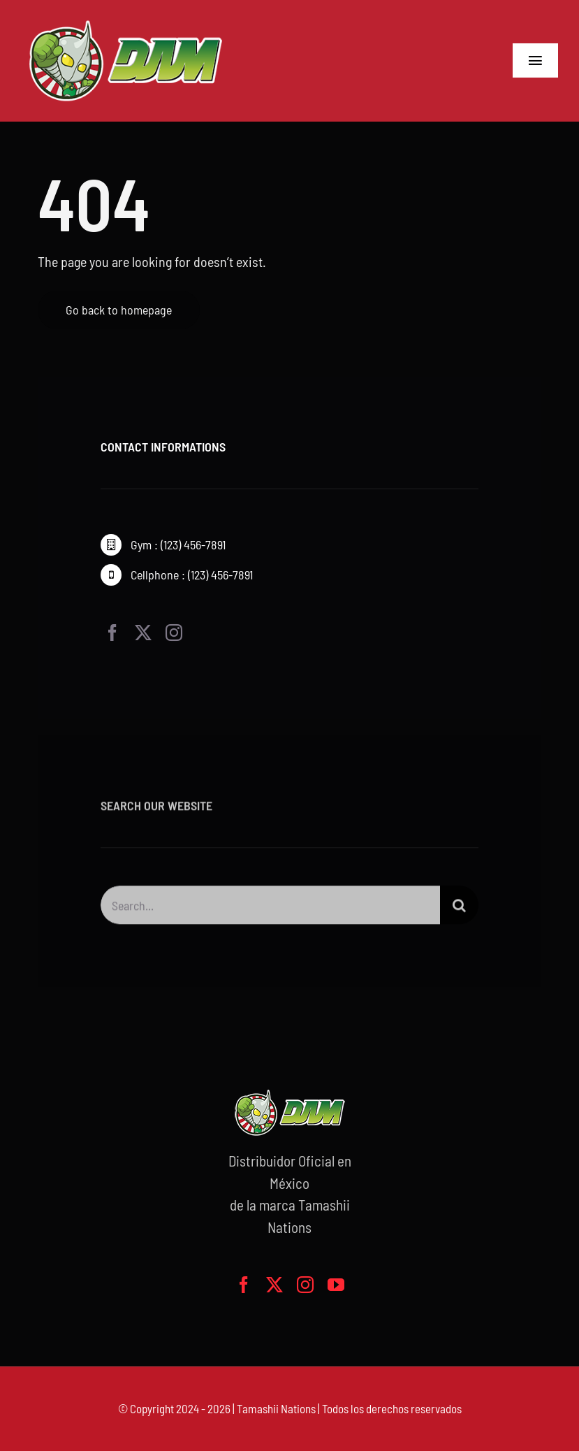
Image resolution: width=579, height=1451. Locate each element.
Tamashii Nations (276, 1408)
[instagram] (174, 632)
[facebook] (112, 632)
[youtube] (336, 1284)
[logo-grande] (125, 21)
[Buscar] (459, 909)
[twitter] (143, 632)
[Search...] (270, 909)
